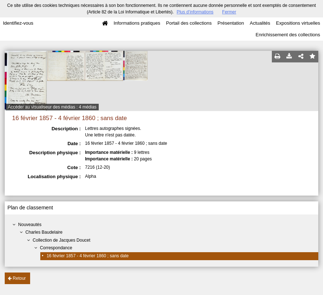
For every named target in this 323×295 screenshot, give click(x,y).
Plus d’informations (195, 12)
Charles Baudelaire (43, 232)
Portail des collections (189, 23)
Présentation (230, 23)
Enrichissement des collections (287, 34)
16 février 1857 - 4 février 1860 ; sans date (87, 255)
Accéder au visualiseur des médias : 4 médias (52, 107)
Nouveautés (29, 224)
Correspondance (56, 247)
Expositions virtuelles (298, 23)
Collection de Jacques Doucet (61, 240)
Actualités (260, 23)
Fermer (229, 12)
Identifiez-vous (18, 23)
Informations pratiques (137, 23)
